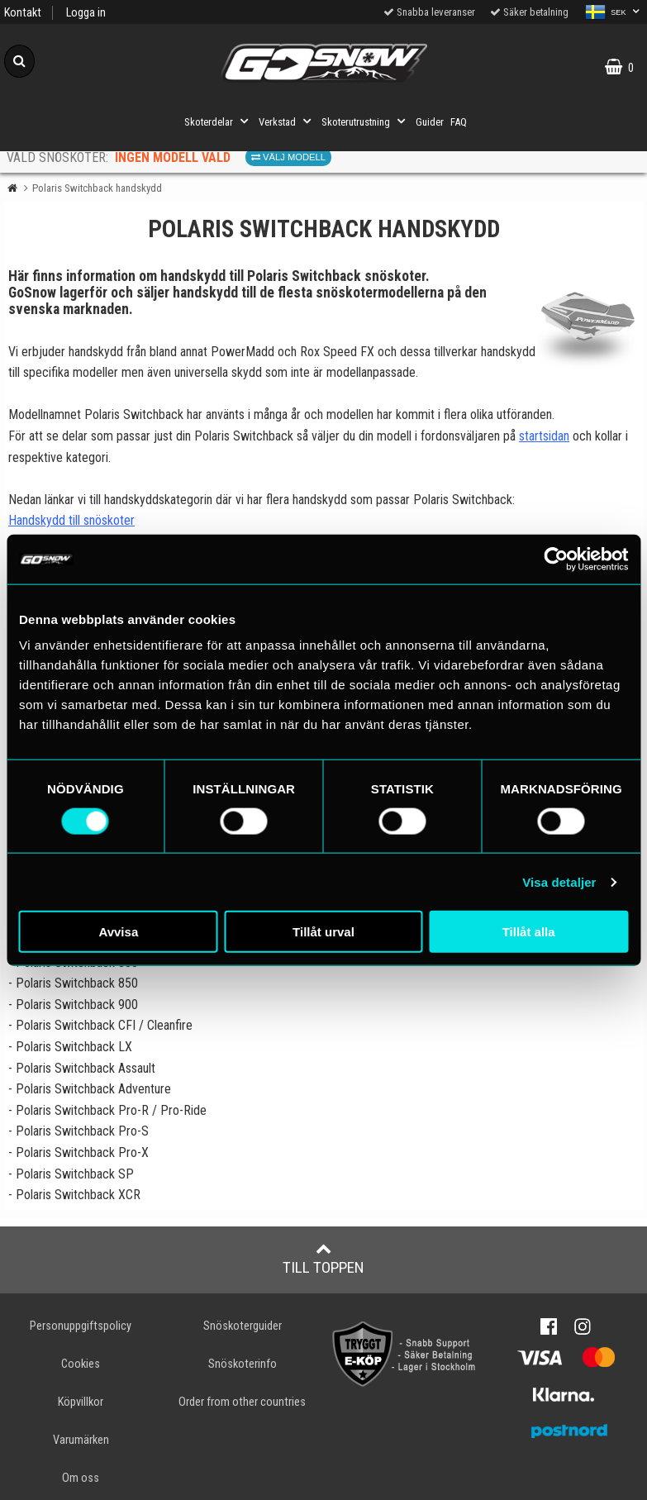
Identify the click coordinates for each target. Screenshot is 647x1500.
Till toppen (323, 1258)
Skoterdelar (218, 121)
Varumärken (81, 1440)
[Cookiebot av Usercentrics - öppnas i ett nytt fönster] (555, 558)
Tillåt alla (528, 932)
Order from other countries (242, 1402)
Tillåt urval (323, 932)
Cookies (80, 1364)
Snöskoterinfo (242, 1364)
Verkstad (287, 121)
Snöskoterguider (242, 1326)
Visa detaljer (559, 881)
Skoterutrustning (365, 121)
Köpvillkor (80, 1402)
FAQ (458, 122)
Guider (430, 122)
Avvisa (118, 932)
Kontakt (22, 13)
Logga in (86, 13)
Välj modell (288, 157)
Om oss (80, 1478)
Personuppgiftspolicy (80, 1326)
